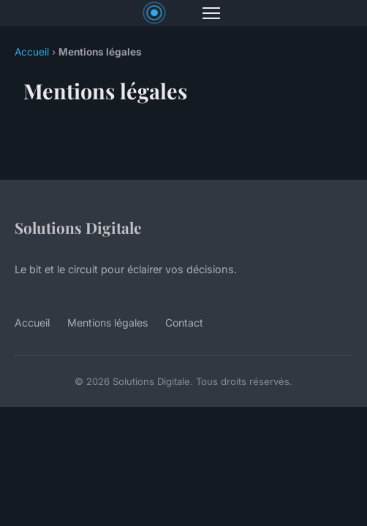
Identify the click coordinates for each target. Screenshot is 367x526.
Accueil (32, 52)
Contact (184, 322)
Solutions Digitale (78, 227)
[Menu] (211, 13)
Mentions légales (107, 322)
